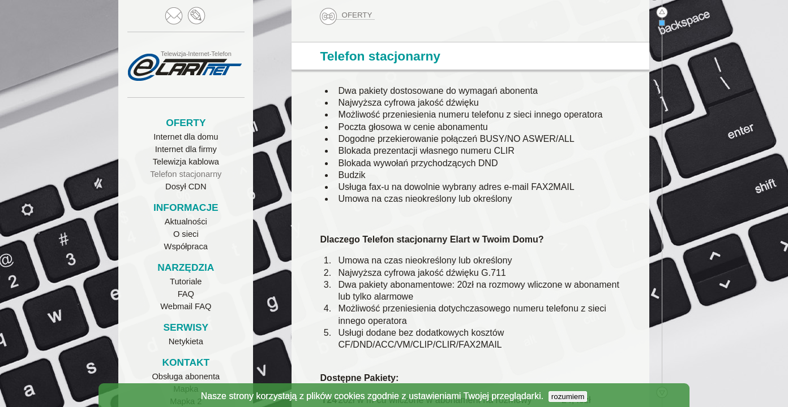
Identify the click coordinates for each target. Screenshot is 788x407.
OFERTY (347, 15)
